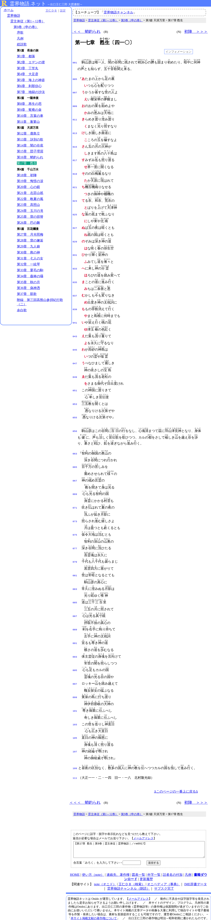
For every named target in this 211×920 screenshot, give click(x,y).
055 (75, 407)
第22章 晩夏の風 (30, 199)
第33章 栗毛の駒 (30, 270)
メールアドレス (143, 817)
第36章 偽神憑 (28, 288)
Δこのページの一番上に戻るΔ (176, 770)
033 (75, 262)
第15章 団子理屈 (30, 151)
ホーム (9, 10)
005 (75, 79)
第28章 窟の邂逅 (30, 240)
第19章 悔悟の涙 (30, 181)
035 (75, 275)
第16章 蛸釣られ (30, 157)
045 (75, 341)
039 (75, 302)
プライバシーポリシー (145, 907)
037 (75, 288)
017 (75, 157)
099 (75, 679)
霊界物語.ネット (28, 3)
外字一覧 (154, 856)
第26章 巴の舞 (28, 223)
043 (75, 328)
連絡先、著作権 (118, 856)
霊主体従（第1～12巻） (27, 21)
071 (75, 495)
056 (75, 420)
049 (75, 367)
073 (75, 508)
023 (75, 197)
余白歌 (22, 310)
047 (75, 354)
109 (75, 747)
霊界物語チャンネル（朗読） (128, 870)
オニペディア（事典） (163, 866)
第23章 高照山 (28, 205)
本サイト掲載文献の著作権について (94, 900)
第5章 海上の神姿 (31, 80)
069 (75, 482)
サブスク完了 (164, 870)
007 (75, 92)
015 (75, 144)
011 (75, 118)
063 (75, 442)
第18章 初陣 (27, 175)
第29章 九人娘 (28, 246)
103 (75, 705)
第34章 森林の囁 (30, 276)
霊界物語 (13, 16)
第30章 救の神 (28, 252)
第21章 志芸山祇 (30, 193)
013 (75, 131)
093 (75, 639)
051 (75, 380)
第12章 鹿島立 (28, 133)
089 (75, 613)
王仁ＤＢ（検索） (131, 866)
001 (75, 62)
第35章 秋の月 (28, 282)
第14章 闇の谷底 (30, 145)
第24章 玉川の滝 (30, 211)
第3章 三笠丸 (27, 68)
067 (75, 469)
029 (75, 236)
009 (75, 105)
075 (75, 521)
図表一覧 (138, 856)
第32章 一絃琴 (28, 264)
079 (75, 547)
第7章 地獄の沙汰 (31, 92)
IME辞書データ (195, 866)
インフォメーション (178, 51)
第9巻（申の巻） (26, 27)
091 (75, 626)
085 (75, 587)
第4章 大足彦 (27, 74)
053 (75, 394)
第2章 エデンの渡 (31, 62)
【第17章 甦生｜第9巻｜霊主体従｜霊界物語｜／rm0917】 (139, 830)
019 (75, 170)
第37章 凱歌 (27, 294)
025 (75, 210)
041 (75, 315)
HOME (75, 856)
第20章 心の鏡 (28, 187)
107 (75, 731)
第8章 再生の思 (29, 104)
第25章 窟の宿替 (30, 217)
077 (75, 534)
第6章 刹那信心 (29, 86)
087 (75, 600)
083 (75, 574)
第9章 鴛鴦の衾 (29, 110)
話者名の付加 (173, 856)
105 (75, 718)
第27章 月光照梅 (30, 235)
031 (75, 249)
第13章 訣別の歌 (30, 139)
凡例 (20, 38)
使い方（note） (93, 856)
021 (75, 183)
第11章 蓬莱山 (28, 122)
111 (75, 757)
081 (75, 560)
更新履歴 (146, 861)
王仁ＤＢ (45, 10)
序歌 (20, 32)
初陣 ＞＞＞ (196, 31)
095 (75, 652)
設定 (57, 10)
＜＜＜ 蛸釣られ (85, 31)
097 (75, 665)
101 (75, 692)
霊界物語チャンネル (118, 12)
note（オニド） (105, 866)
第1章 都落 (26, 56)
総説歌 (22, 44)
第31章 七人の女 (30, 258)
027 (75, 223)
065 (75, 455)
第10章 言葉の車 (30, 116)
